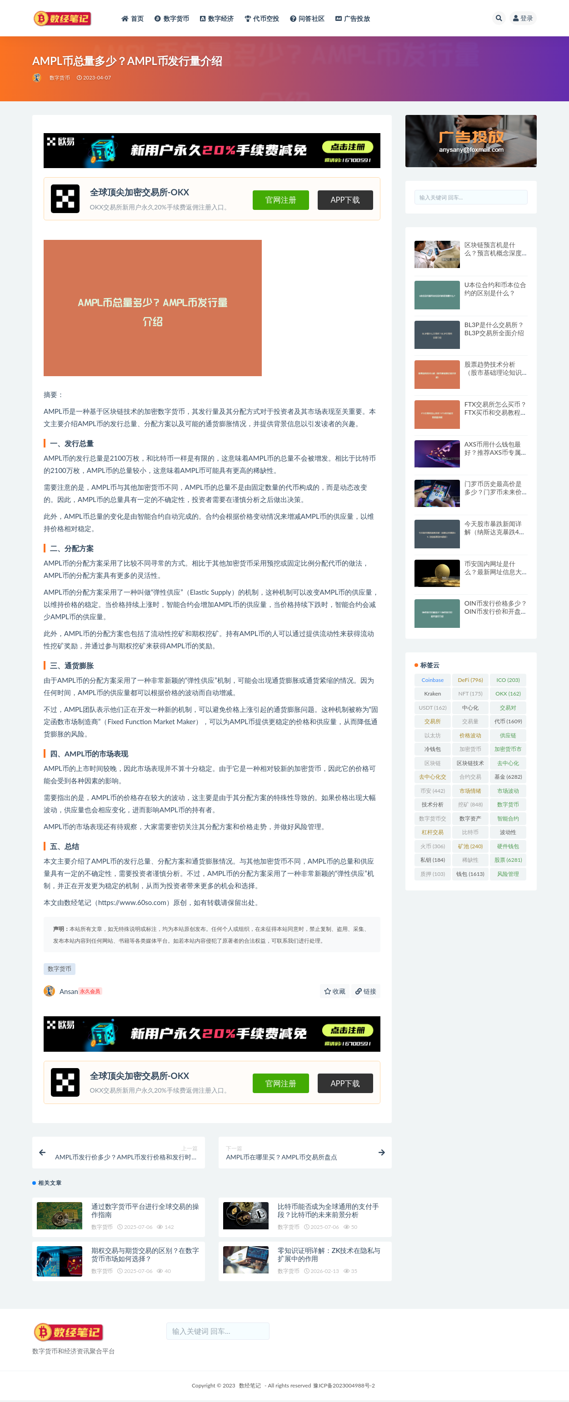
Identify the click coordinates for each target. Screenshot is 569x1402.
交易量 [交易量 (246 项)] (470, 723)
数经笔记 (250, 1387)
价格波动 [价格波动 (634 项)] (470, 737)
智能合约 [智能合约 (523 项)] (508, 820)
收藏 (335, 991)
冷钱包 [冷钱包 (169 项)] (432, 751)
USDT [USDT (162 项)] (432, 707)
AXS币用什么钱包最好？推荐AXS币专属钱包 (495, 452)
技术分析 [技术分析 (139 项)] (433, 806)
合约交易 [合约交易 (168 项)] (470, 778)
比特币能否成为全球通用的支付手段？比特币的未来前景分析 (328, 1212)
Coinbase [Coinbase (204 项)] (433, 681)
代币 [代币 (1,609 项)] (508, 721)
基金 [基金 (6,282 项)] (508, 776)
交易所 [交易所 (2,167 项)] (432, 723)
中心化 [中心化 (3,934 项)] (470, 709)
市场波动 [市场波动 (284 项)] (508, 792)
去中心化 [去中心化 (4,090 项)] (508, 765)
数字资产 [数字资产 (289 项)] (470, 820)
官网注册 (272, 199)
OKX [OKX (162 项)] (508, 693)
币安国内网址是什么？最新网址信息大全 (493, 572)
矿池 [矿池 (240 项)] (470, 846)
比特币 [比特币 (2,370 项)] (470, 834)
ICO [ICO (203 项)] (508, 679)
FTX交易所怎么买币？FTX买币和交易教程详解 (495, 412)
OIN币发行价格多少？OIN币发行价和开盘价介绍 (495, 611)
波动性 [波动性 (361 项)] (508, 834)
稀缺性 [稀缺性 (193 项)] (470, 861)
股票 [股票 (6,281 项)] (508, 859)
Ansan (73, 991)
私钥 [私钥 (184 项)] (432, 859)
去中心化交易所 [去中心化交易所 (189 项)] (432, 778)
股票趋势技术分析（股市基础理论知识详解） (493, 372)
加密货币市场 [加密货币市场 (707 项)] (508, 751)
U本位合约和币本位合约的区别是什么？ (495, 289)
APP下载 (343, 199)
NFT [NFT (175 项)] (471, 693)
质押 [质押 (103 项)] (432, 873)
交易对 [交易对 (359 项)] (508, 709)
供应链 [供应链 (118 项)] (508, 737)
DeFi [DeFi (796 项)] (470, 679)
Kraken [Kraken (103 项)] (432, 695)
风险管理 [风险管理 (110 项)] (508, 875)
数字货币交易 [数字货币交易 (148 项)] (432, 820)
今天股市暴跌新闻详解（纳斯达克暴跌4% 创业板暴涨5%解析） (494, 532)
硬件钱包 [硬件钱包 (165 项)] (508, 848)
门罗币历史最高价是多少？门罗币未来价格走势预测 (493, 492)
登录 (523, 18)
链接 (365, 991)
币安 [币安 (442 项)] (432, 790)
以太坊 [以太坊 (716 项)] (432, 737)
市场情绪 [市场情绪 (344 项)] (470, 792)
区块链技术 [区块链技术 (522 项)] (470, 765)
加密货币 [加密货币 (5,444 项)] (470, 751)
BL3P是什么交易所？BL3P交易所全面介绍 (494, 329)
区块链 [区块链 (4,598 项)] (432, 765)
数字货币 (60, 77)
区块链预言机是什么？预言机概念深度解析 (493, 253)
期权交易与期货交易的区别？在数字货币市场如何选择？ (145, 1256)
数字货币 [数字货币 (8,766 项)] (508, 806)
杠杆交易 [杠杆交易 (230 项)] (433, 834)
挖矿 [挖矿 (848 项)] (470, 804)
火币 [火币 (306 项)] (432, 846)
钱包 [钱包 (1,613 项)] (470, 873)
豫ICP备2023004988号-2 (344, 1387)
